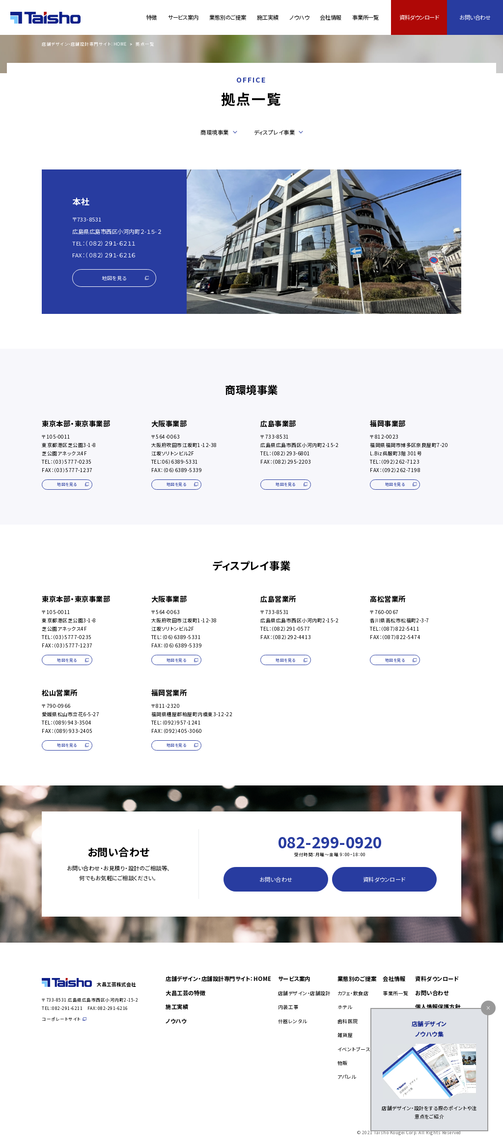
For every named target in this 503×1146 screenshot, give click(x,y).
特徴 (151, 17)
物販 (342, 1062)
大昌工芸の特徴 (185, 993)
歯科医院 (347, 1021)
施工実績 (267, 17)
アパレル (346, 1076)
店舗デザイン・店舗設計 (304, 993)
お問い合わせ (475, 17)
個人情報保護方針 (437, 1006)
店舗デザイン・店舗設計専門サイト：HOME (84, 44)
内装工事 (288, 1006)
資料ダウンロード (419, 17)
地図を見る (125, 277)
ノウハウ (298, 17)
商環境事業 (214, 132)
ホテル (344, 1006)
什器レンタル (292, 1021)
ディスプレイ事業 (274, 132)
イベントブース (353, 1049)
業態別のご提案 (227, 17)
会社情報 (330, 17)
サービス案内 (183, 17)
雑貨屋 (345, 1034)
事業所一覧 (365, 17)
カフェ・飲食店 (353, 993)
